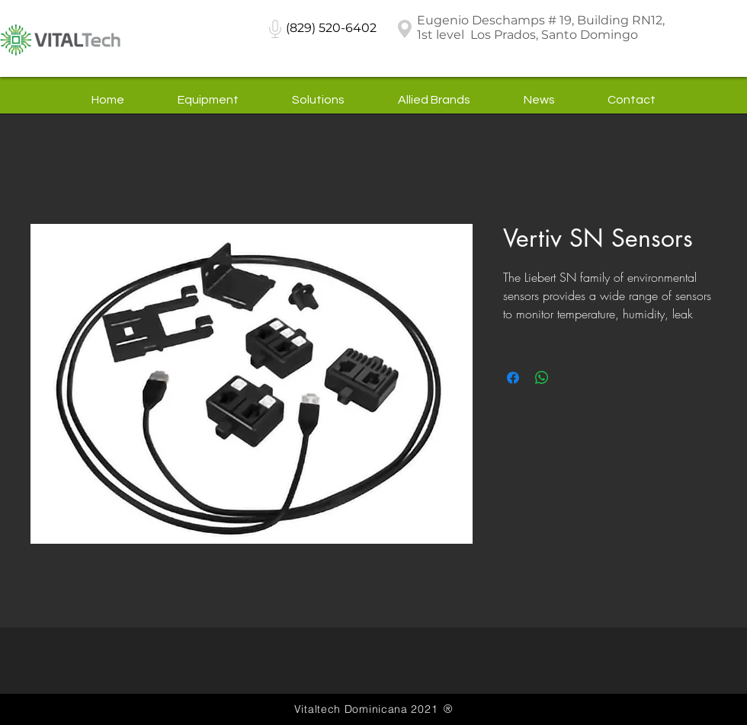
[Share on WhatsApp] (542, 378)
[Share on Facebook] (513, 378)
